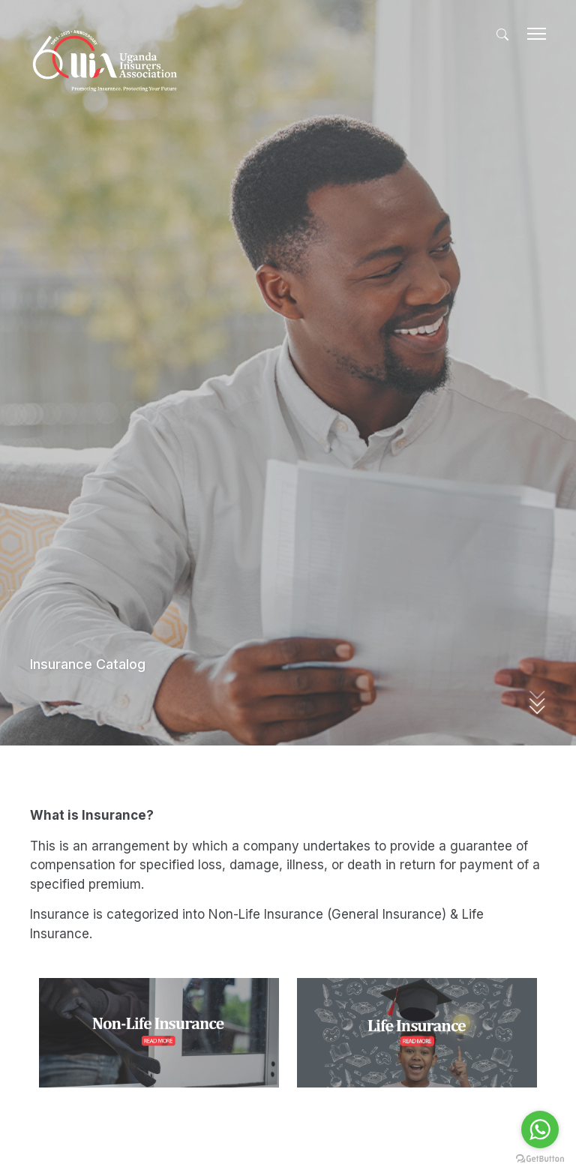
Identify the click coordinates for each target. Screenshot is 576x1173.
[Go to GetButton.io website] (540, 1158)
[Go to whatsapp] (540, 1129)
